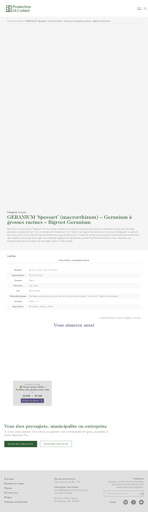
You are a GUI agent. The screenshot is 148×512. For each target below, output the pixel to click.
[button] (139, 8)
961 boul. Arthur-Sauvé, (66, 498)
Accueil (10, 21)
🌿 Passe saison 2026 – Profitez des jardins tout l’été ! (32, 389)
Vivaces (20, 21)
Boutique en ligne (32, 384)
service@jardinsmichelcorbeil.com (71, 490)
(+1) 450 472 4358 (63, 493)
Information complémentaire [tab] (74, 260)
